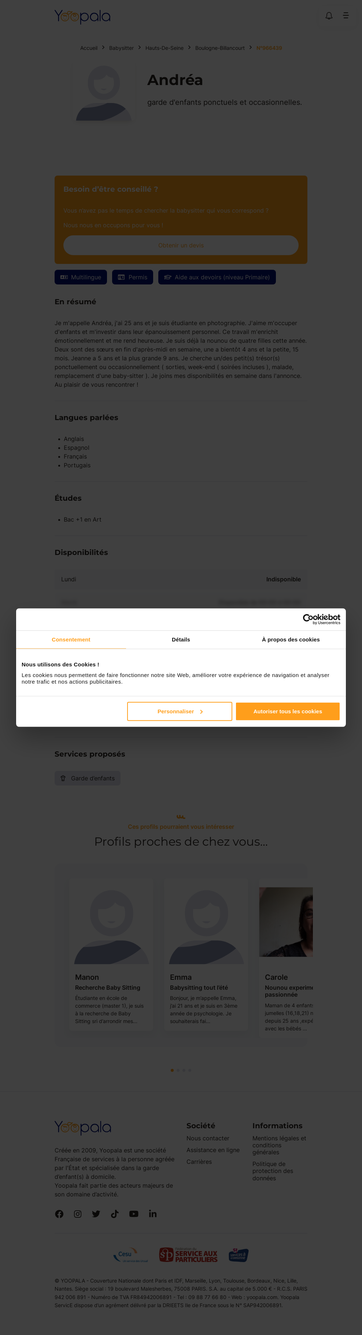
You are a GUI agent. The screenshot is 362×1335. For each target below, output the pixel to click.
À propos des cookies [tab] (291, 639)
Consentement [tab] (71, 639)
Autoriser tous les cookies (288, 711)
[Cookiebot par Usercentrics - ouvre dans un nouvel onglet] (308, 619)
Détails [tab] (181, 639)
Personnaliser (180, 711)
